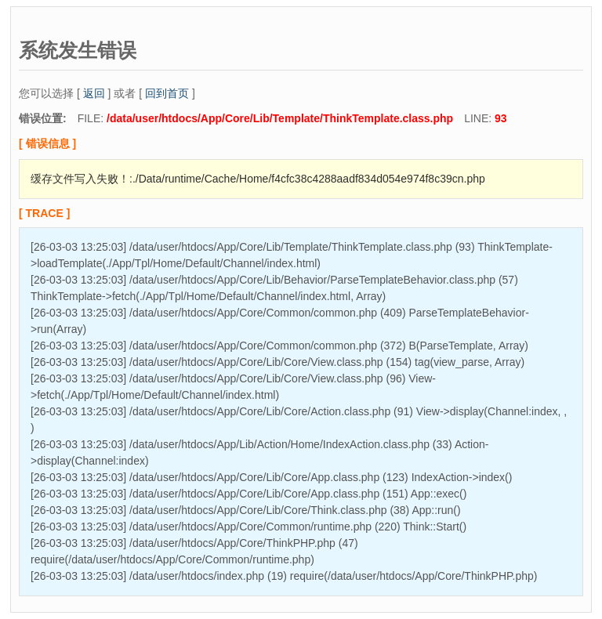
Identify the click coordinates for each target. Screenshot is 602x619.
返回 (94, 93)
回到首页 (167, 93)
